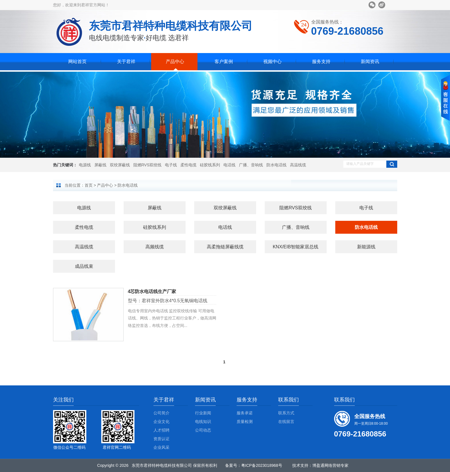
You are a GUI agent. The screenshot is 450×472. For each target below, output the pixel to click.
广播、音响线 (251, 165)
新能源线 (366, 246)
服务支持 (321, 61)
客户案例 (224, 61)
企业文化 (161, 421)
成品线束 (84, 266)
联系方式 (286, 413)
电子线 (171, 165)
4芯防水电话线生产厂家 (152, 291)
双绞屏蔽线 (120, 165)
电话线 (229, 165)
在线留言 (286, 421)
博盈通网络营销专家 (330, 465)
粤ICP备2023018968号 (261, 465)
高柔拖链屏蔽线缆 (225, 246)
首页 (89, 185)
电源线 (85, 165)
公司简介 (161, 413)
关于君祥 (126, 61)
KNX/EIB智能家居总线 (295, 246)
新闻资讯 (370, 61)
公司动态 (203, 430)
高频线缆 (154, 246)
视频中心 (272, 61)
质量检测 (245, 421)
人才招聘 (161, 430)
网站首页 (77, 61)
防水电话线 (276, 165)
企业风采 (161, 447)
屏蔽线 (100, 165)
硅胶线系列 (210, 165)
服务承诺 (245, 413)
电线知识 (203, 421)
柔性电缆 (188, 165)
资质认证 (161, 438)
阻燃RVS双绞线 (147, 165)
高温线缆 (298, 165)
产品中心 (175, 61)
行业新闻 (203, 413)
